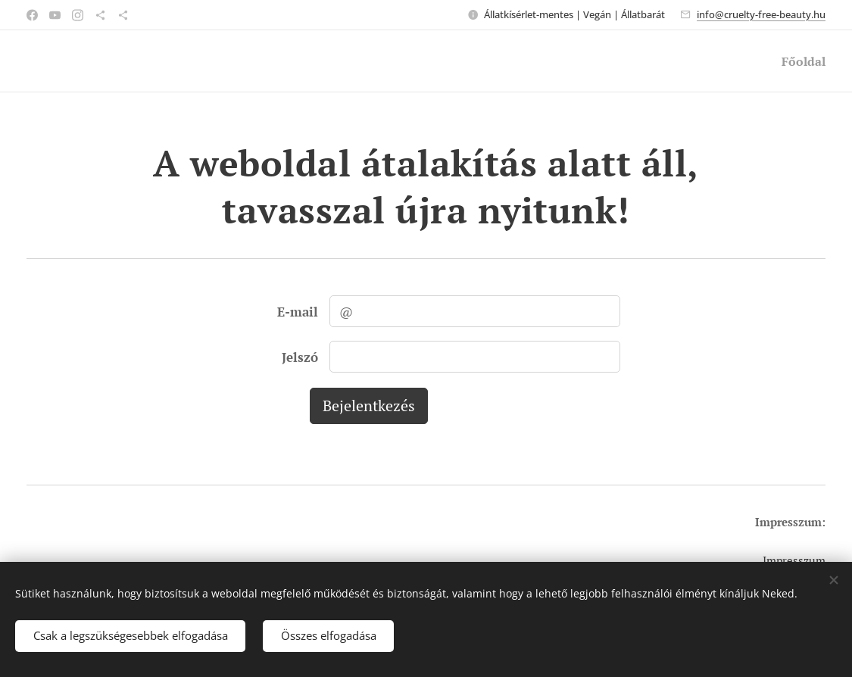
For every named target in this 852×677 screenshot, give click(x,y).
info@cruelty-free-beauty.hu (761, 14)
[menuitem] (799, 61)
